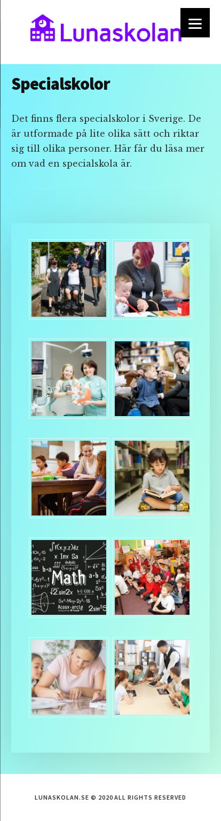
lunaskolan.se (110, 32)
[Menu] (195, 22)
